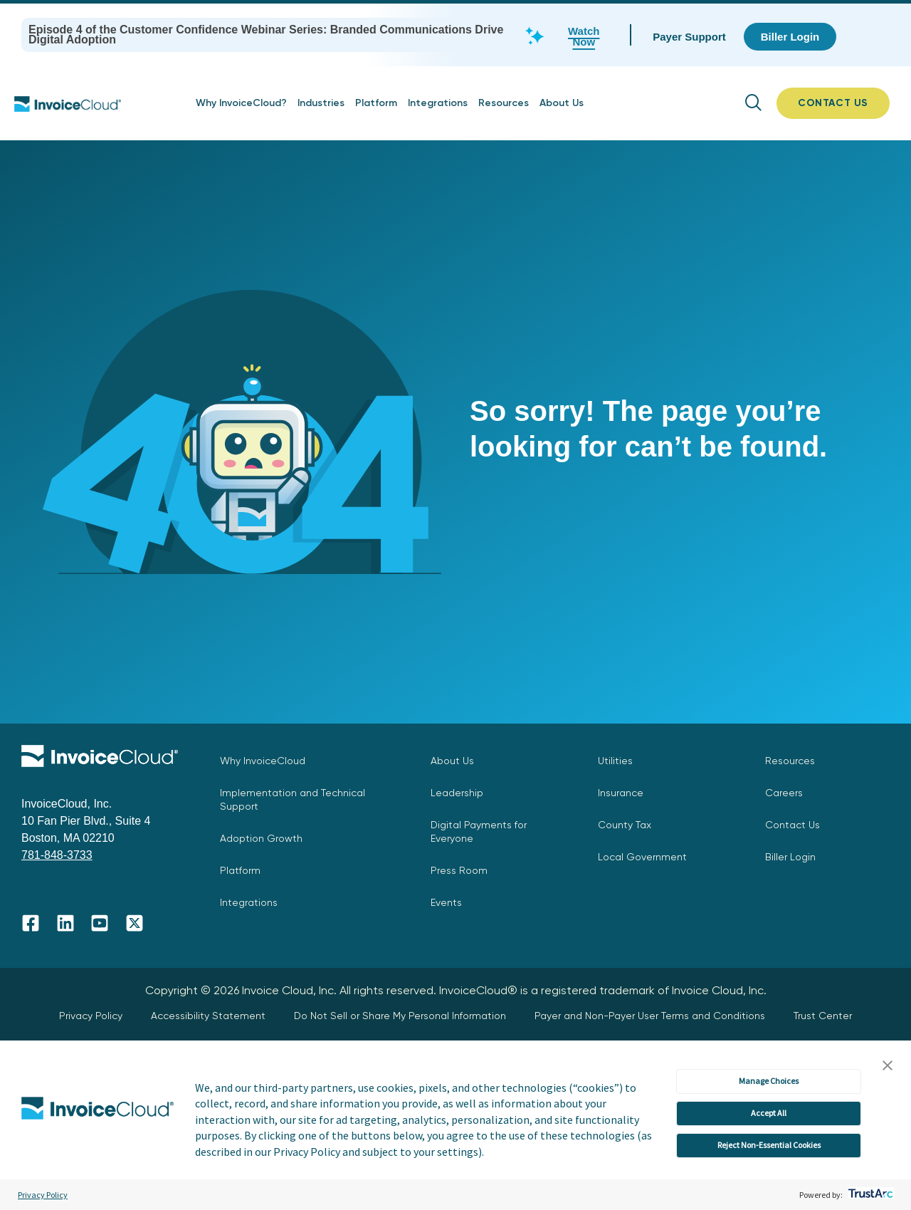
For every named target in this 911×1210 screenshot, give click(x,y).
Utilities (615, 760)
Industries (320, 103)
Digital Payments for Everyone (479, 831)
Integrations (438, 103)
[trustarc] (869, 1194)
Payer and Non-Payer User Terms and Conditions (650, 1015)
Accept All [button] (768, 1112)
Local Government (642, 856)
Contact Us (792, 824)
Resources (503, 103)
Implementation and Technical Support (292, 799)
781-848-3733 (57, 855)
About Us (561, 103)
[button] (887, 1066)
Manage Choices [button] (769, 1080)
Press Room (459, 870)
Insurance (620, 792)
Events (446, 902)
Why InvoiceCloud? (241, 103)
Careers (784, 792)
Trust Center (823, 1015)
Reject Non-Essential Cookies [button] (769, 1144)
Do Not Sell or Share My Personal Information (400, 1015)
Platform (376, 103)
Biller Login (790, 856)
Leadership (457, 792)
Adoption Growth (261, 838)
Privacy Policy (43, 1194)
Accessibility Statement (208, 1015)
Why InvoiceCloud (262, 760)
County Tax (624, 824)
